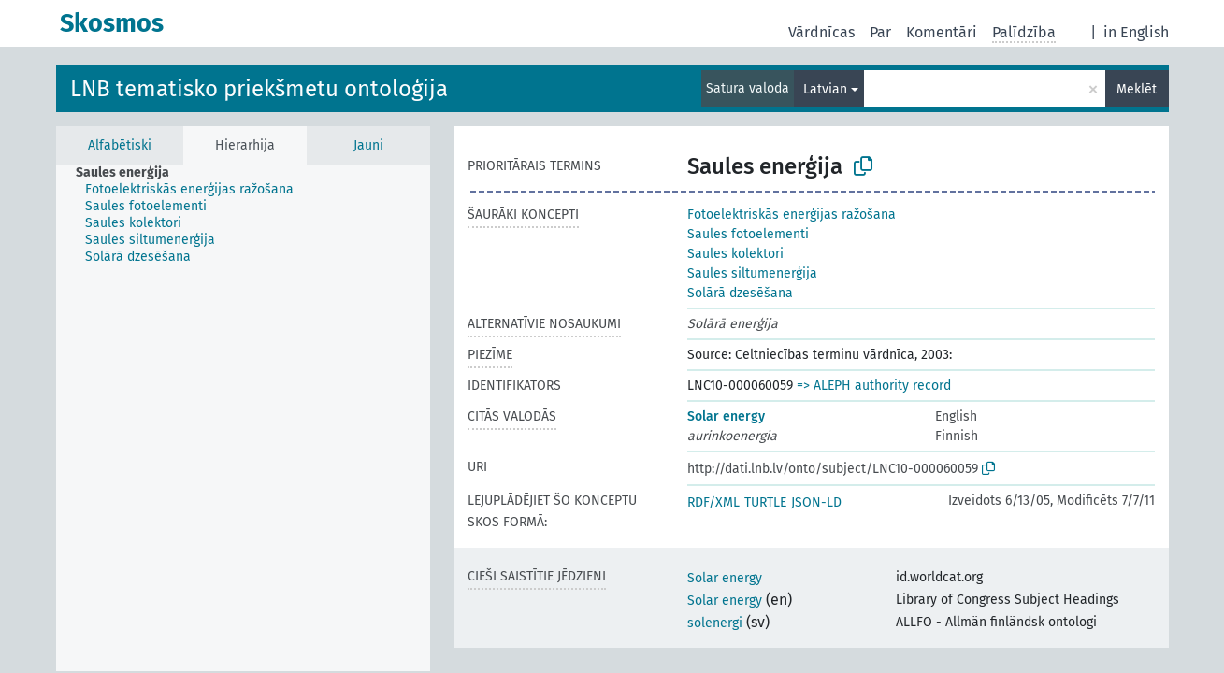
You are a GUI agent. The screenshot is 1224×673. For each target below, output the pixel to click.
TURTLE (765, 502)
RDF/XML (713, 502)
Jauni (368, 145)
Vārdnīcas (821, 32)
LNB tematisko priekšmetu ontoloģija (259, 89)
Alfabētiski (119, 145)
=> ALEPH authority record (874, 386)
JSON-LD (816, 502)
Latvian (825, 89)
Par (880, 32)
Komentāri (941, 32)
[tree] (243, 418)
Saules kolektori (735, 254)
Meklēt (1136, 89)
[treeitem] (130, 173)
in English (1136, 32)
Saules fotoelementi (748, 234)
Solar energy (726, 416)
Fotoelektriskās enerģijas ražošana (791, 214)
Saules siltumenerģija (752, 273)
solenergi (714, 623)
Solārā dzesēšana (740, 293)
